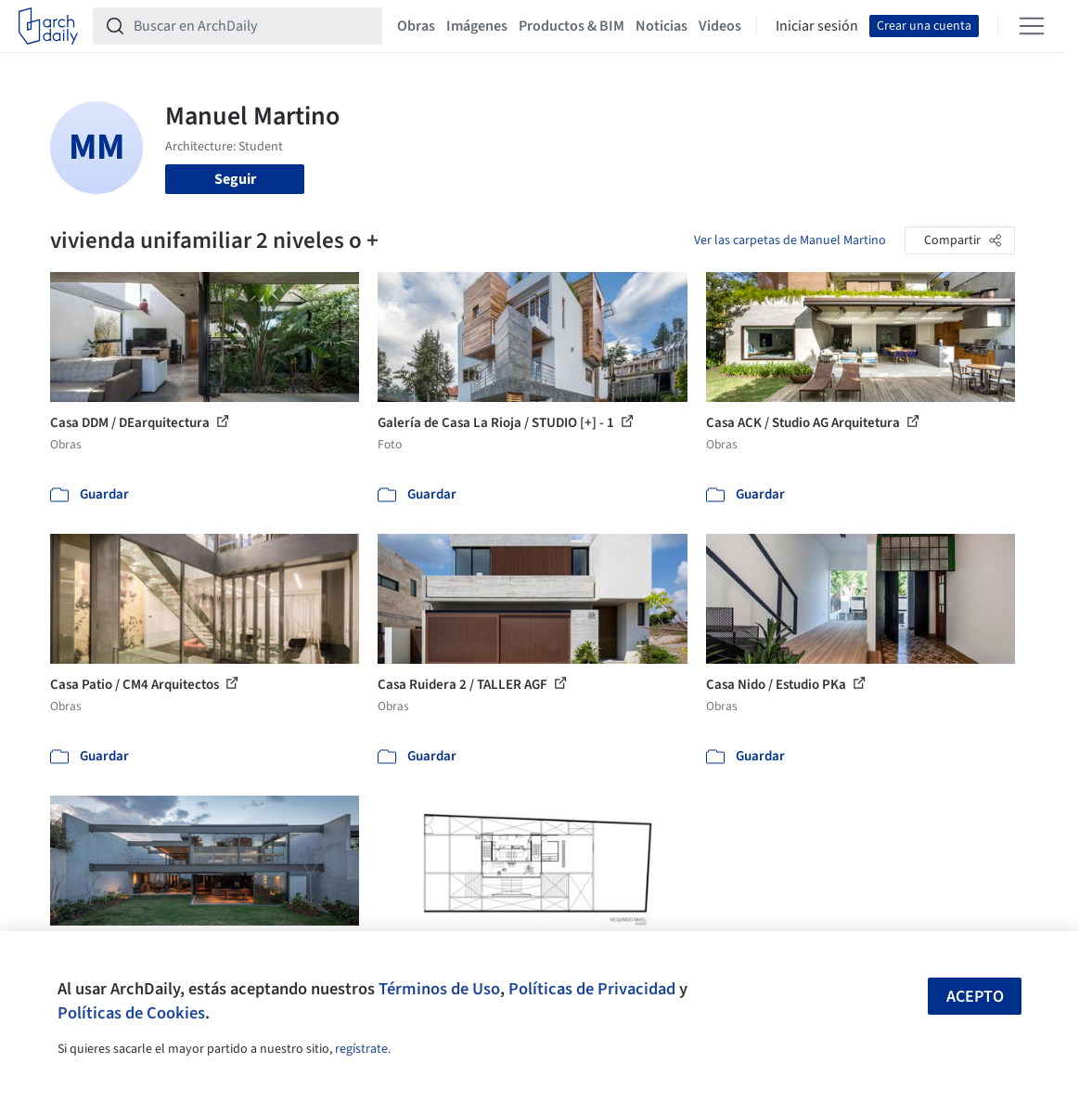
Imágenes (476, 26)
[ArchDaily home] (48, 26)
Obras (416, 26)
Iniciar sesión (817, 26)
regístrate (361, 1049)
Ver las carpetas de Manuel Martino (790, 240)
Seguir (235, 179)
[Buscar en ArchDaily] (252, 26)
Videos (720, 26)
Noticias (661, 26)
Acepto (975, 996)
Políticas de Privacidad (591, 989)
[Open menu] (1032, 26)
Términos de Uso (439, 989)
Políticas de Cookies (131, 1013)
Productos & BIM (571, 26)
